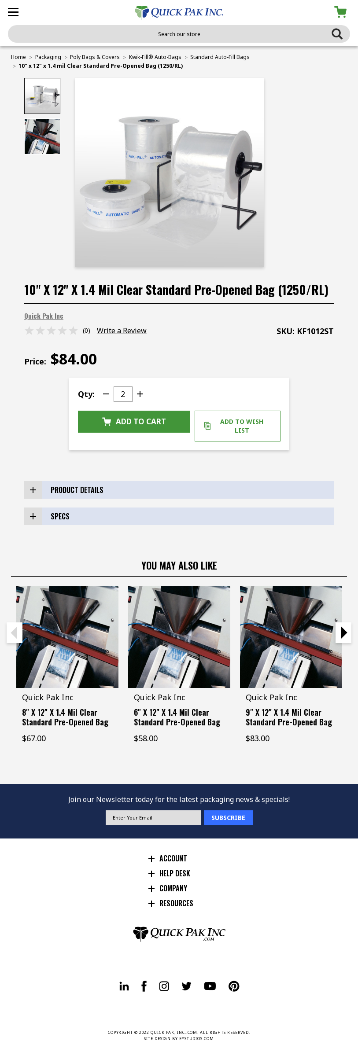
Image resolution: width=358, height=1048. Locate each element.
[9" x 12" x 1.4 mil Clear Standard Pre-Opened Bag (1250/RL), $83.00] (291, 637)
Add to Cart (134, 421)
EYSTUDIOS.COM (196, 1038)
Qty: (86, 394)
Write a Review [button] (122, 330)
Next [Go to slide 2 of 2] (343, 632)
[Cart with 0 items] (342, 12)
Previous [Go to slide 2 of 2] (14, 632)
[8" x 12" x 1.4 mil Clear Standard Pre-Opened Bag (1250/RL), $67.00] (67, 637)
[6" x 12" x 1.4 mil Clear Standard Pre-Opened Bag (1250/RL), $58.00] (179, 637)
